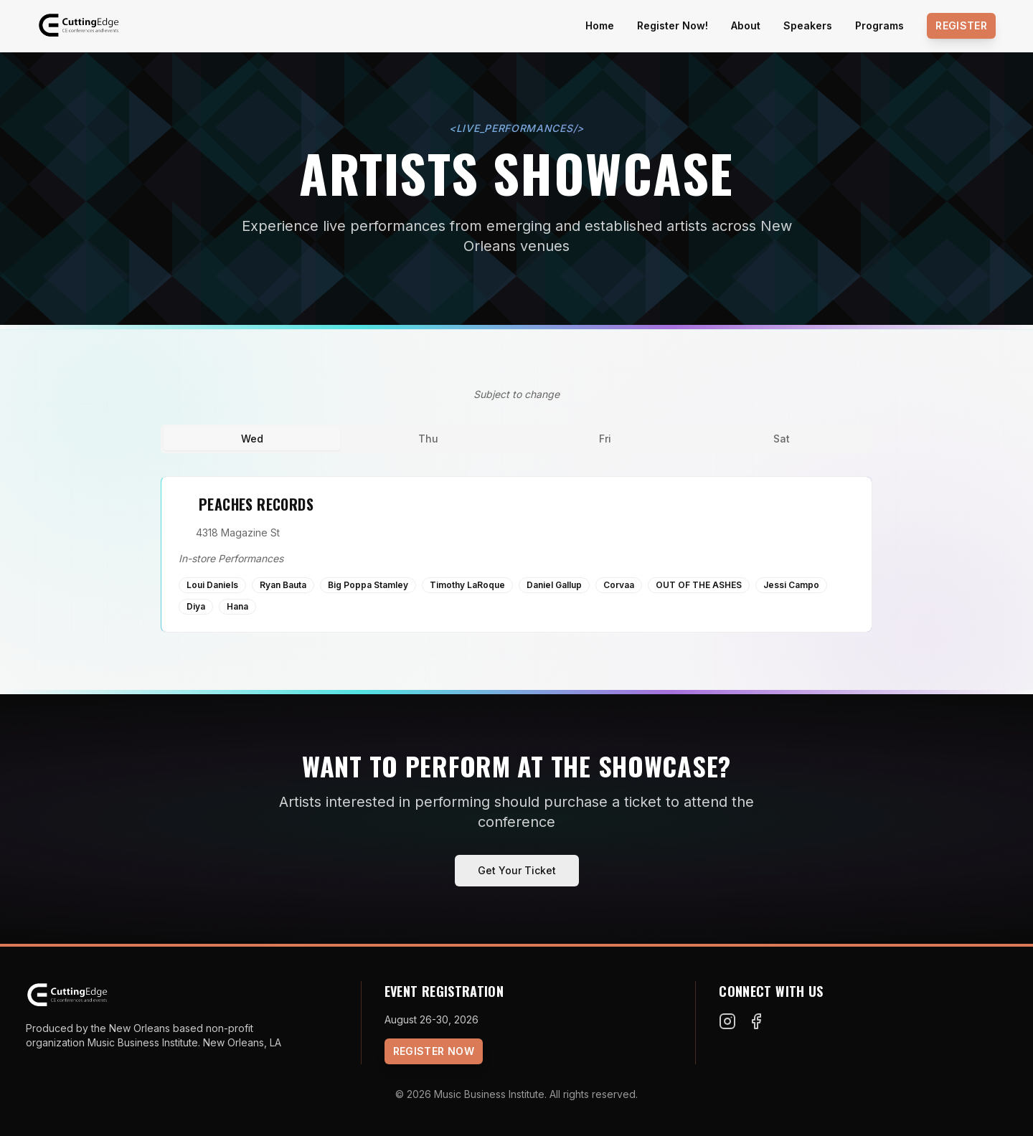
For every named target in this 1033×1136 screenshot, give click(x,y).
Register (961, 25)
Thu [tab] (428, 438)
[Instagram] (727, 1021)
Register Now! (672, 25)
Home (599, 25)
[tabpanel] (516, 554)
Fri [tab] (605, 438)
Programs (879, 25)
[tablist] (516, 439)
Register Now (433, 1051)
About (745, 25)
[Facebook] (756, 1021)
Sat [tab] (781, 438)
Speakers (807, 25)
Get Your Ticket (517, 870)
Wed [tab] (252, 438)
